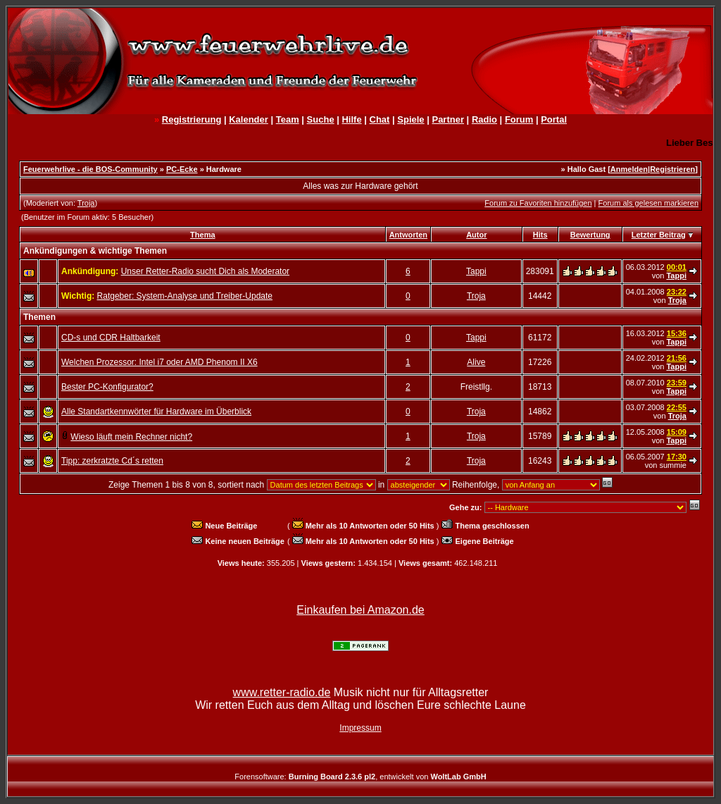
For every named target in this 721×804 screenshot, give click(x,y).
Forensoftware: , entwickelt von (360, 776)
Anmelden (629, 169)
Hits (540, 234)
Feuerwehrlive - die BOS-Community (90, 169)
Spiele (410, 119)
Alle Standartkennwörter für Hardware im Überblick (156, 411)
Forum (519, 119)
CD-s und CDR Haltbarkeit (111, 337)
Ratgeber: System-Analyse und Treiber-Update (184, 296)
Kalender (248, 119)
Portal (554, 119)
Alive (476, 362)
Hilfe (351, 119)
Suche (320, 119)
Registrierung (192, 119)
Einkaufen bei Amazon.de (360, 610)
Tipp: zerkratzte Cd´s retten (112, 461)
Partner (448, 119)
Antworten (408, 234)
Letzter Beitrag (659, 234)
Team (287, 119)
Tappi (476, 271)
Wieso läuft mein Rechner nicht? (131, 437)
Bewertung (590, 234)
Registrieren (672, 169)
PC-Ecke (182, 169)
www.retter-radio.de (282, 692)
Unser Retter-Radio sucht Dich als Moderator (205, 271)
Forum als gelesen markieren (648, 203)
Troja (86, 203)
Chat (380, 119)
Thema (202, 234)
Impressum (360, 728)
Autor (476, 234)
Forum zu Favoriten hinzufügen (537, 203)
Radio (484, 119)
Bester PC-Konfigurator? (107, 387)
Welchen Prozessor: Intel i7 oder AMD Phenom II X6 (159, 362)
